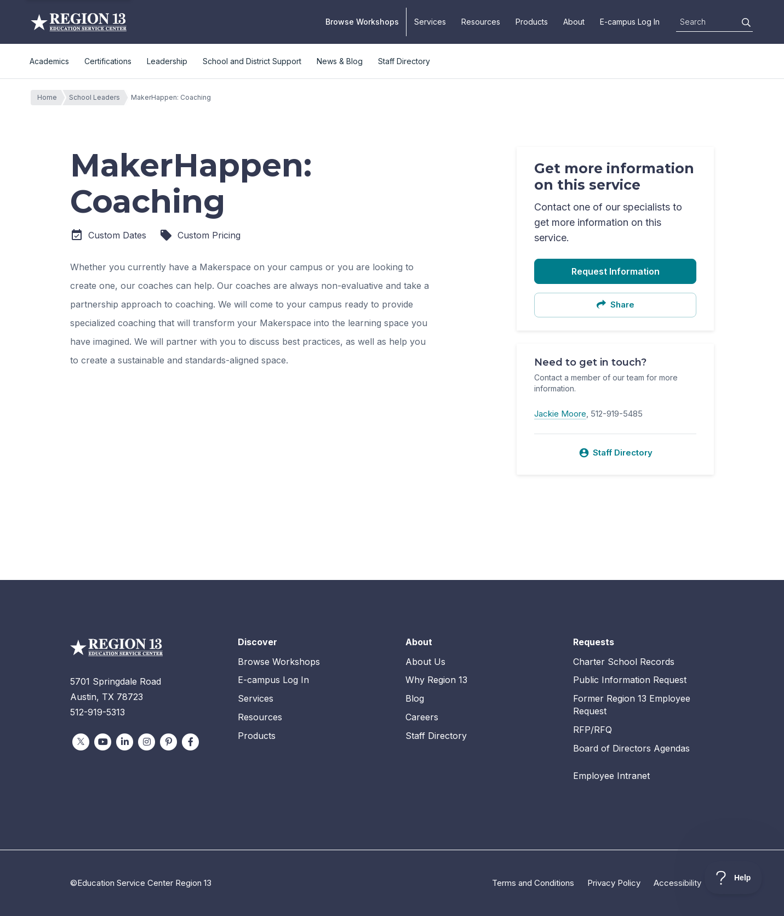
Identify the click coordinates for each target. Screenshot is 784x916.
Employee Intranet (611, 775)
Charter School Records (623, 661)
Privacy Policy (613, 883)
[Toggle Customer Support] (733, 877)
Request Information (615, 271)
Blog (414, 698)
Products (532, 21)
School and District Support (252, 61)
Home (49, 97)
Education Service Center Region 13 (79, 22)
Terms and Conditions (533, 883)
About (574, 21)
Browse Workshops (362, 21)
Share (615, 304)
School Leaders (97, 97)
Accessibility (677, 883)
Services (430, 21)
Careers (421, 717)
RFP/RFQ (592, 729)
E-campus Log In (630, 21)
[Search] (746, 22)
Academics (49, 61)
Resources (480, 21)
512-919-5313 (97, 712)
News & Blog (340, 61)
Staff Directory (404, 61)
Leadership (167, 61)
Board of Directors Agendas (631, 748)
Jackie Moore (560, 413)
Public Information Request (629, 679)
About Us (425, 661)
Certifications (107, 61)
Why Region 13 (436, 679)
